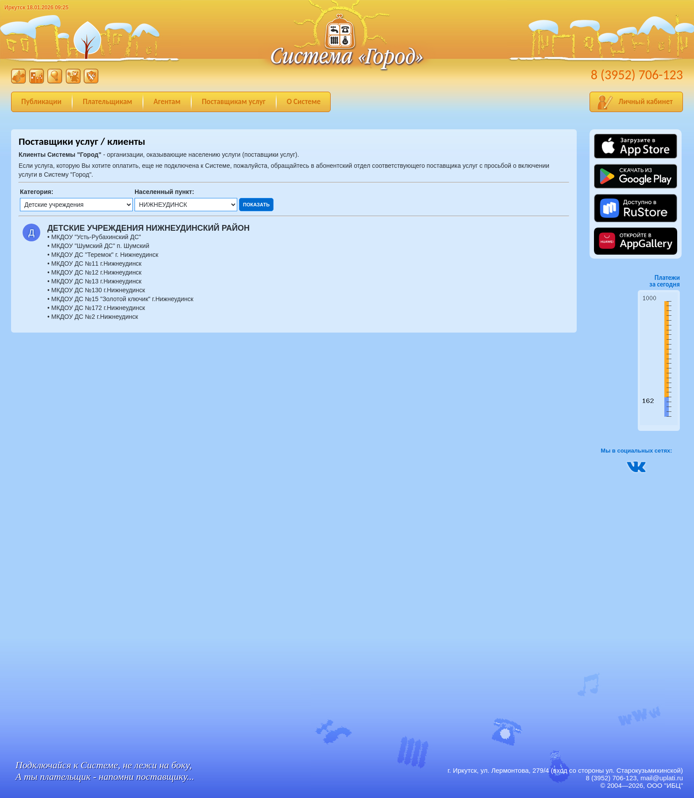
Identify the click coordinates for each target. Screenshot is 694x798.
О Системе (304, 101)
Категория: (36, 191)
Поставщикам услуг (234, 101)
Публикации (41, 101)
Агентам (167, 101)
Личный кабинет (645, 101)
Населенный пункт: (164, 191)
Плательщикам (107, 101)
